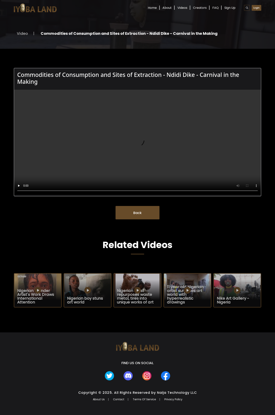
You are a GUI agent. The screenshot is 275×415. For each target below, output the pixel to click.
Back (137, 212)
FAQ (215, 8)
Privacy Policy (173, 399)
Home (152, 8)
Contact (118, 399)
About (167, 8)
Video (22, 33)
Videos (182, 8)
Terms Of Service (144, 399)
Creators (200, 8)
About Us (99, 399)
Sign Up (229, 8)
